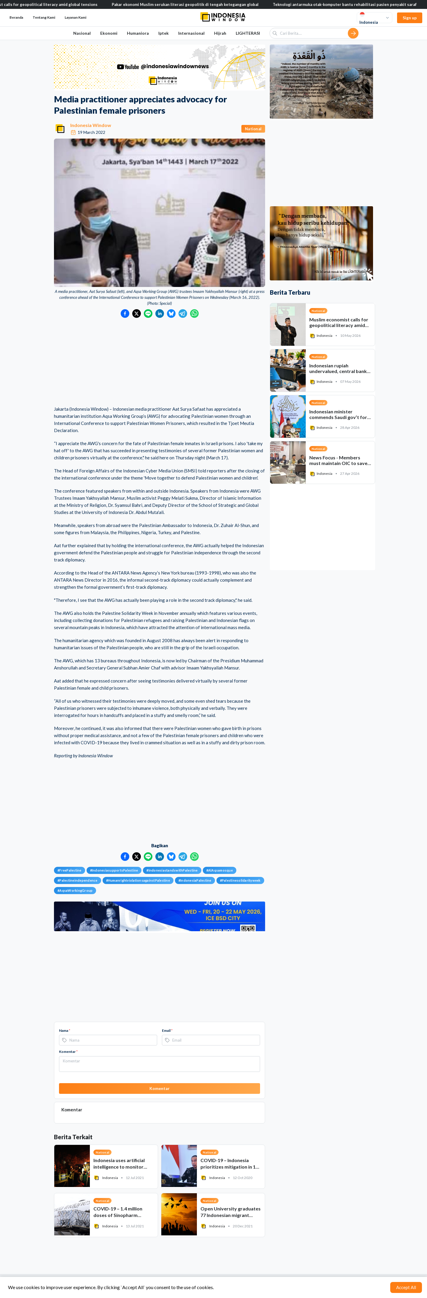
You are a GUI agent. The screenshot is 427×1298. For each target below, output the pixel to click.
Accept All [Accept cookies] (406, 1287)
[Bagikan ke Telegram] (183, 313)
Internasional (191, 33)
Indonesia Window (90, 125)
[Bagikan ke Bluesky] (171, 313)
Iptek (163, 33)
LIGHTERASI (248, 33)
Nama (64, 1030)
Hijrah (220, 33)
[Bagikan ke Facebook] (125, 313)
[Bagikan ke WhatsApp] (194, 313)
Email (167, 1030)
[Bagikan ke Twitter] (136, 313)
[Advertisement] (159, 362)
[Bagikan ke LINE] (148, 313)
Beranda (16, 17)
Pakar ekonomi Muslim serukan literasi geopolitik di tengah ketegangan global (198, 4)
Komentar (68, 1051)
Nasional (82, 33)
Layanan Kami (75, 17)
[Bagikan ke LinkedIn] (159, 313)
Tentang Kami (44, 17)
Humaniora (138, 33)
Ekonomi (108, 33)
